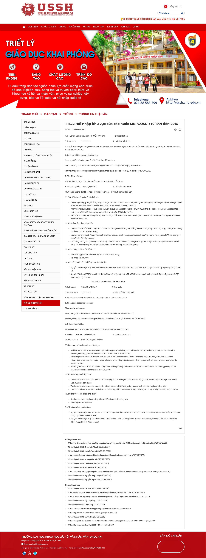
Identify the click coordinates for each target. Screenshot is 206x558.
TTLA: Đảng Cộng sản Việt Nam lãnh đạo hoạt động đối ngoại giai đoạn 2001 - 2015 (100, 455)
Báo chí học (29, 122)
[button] (171, 6)
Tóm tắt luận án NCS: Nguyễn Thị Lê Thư (84, 480)
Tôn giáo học (30, 253)
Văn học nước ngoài (34, 275)
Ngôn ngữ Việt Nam (33, 217)
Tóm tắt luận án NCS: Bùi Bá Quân (81, 467)
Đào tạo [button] (86, 27)
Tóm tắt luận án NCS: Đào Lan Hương (82, 488)
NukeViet (81, 548)
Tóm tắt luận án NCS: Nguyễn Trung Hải (83, 451)
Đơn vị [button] (136, 27)
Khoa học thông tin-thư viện (38, 155)
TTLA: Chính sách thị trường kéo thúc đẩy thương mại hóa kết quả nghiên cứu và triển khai (103, 496)
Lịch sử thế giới (31, 183)
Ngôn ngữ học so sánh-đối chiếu (40, 230)
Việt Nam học (30, 292)
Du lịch (27, 139)
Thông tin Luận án (33, 303)
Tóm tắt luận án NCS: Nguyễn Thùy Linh (83, 476)
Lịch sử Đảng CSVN (33, 189)
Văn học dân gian (32, 281)
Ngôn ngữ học (31, 211)
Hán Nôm (28, 150)
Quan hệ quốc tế (32, 242)
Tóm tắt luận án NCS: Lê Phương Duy (82, 463)
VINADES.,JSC (99, 548)
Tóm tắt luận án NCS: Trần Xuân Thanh (83, 447)
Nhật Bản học (30, 200)
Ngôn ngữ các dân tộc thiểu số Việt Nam (39, 223)
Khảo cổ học (30, 161)
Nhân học (28, 205)
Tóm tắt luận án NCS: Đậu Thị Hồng (81, 501)
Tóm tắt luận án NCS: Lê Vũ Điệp (80, 505)
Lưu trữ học (30, 194)
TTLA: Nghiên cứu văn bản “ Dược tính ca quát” (86, 513)
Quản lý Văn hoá (32, 308)
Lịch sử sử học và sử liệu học (38, 178)
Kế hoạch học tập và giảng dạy (39, 297)
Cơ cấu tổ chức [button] (48, 27)
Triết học (28, 258)
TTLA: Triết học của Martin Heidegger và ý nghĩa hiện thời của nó (93, 509)
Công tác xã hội (31, 133)
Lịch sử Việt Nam (32, 172)
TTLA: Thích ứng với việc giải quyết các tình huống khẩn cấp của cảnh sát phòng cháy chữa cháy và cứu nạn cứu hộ (113, 471)
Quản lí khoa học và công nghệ (39, 236)
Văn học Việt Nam (32, 269)
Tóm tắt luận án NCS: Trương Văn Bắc (83, 459)
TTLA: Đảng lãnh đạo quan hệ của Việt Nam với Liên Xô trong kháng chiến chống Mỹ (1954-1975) (105, 521)
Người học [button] (98, 27)
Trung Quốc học (32, 264)
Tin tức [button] (62, 27)
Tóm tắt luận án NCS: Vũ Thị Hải (80, 517)
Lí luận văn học (31, 166)
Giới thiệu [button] (33, 27)
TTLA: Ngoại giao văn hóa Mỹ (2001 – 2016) (85, 525)
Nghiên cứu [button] (112, 27)
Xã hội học (29, 286)
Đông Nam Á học (32, 144)
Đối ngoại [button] (125, 27)
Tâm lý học (29, 247)
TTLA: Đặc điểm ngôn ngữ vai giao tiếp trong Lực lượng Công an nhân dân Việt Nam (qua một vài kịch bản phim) (111, 443)
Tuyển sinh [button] (74, 27)
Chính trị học (30, 127)
